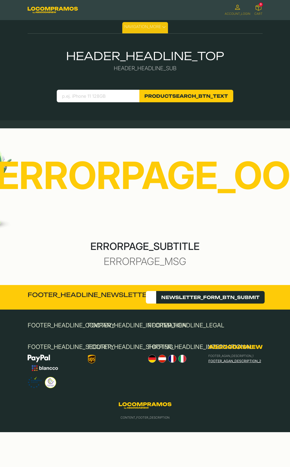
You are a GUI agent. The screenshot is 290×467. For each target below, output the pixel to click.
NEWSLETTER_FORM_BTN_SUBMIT (210, 297)
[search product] (98, 96)
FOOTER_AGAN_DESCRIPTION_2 (234, 361)
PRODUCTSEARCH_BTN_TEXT (186, 96)
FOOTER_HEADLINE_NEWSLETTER (89, 295)
